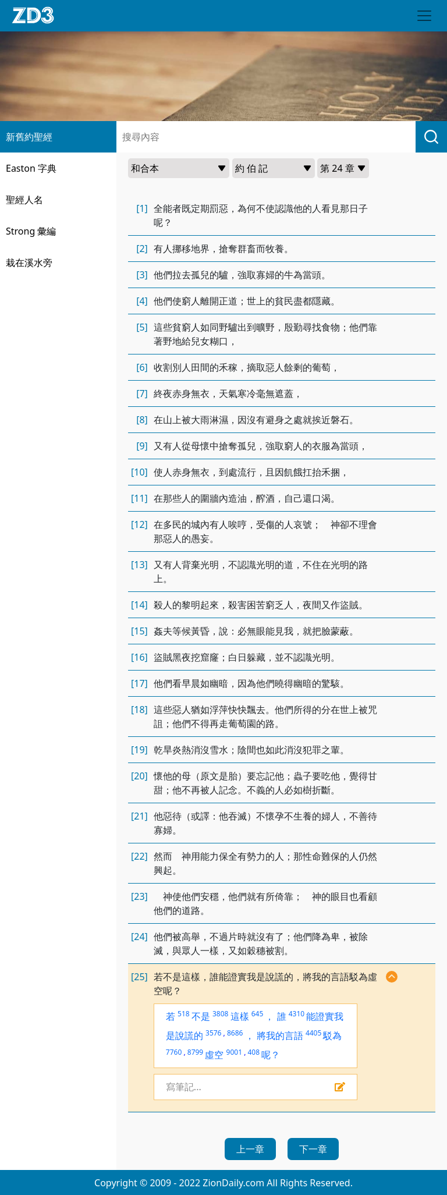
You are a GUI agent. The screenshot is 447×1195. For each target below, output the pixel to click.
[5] (142, 327)
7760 (174, 1052)
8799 (195, 1052)
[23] (139, 896)
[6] (142, 367)
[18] (139, 709)
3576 (213, 1033)
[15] (139, 631)
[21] (139, 816)
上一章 (250, 1149)
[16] (139, 657)
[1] (142, 208)
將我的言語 (280, 1035)
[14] (139, 604)
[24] (139, 936)
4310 (296, 1014)
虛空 (214, 1054)
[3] (142, 274)
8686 (235, 1033)
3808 (220, 1014)
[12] (139, 524)
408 (253, 1052)
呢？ (270, 1054)
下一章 (313, 1149)
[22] (139, 856)
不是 (200, 1016)
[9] (142, 445)
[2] (142, 248)
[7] (142, 393)
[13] (139, 564)
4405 (313, 1033)
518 (184, 1014)
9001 (234, 1052)
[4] (142, 301)
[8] (142, 419)
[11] (139, 498)
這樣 (239, 1016)
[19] (139, 749)
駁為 (332, 1035)
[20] (139, 776)
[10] (139, 472)
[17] (139, 683)
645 (257, 1014)
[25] (139, 976)
